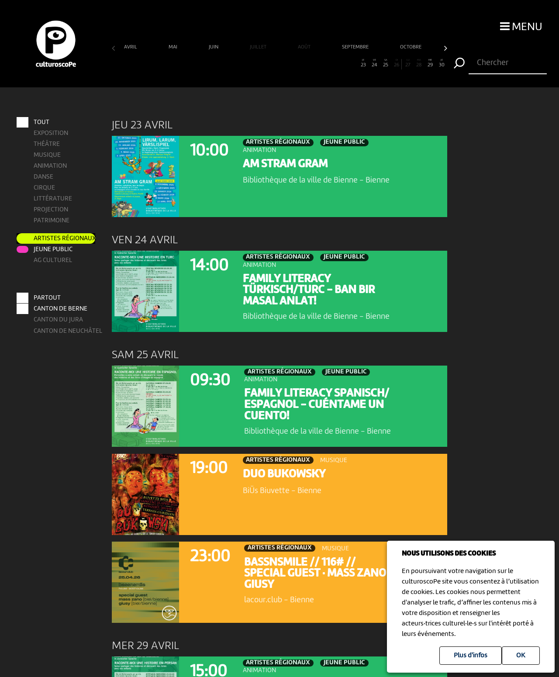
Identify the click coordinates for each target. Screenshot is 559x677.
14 (263, 63)
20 (330, 63)
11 (229, 63)
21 (341, 63)
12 (240, 63)
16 (285, 63)
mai (174, 47)
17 (296, 63)
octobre (411, 47)
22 (352, 63)
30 (442, 63)
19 (319, 63)
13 (251, 63)
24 (374, 63)
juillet (259, 47)
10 (218, 63)
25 (386, 63)
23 (363, 63)
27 (408, 63)
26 (396, 63)
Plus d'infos (470, 655)
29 (430, 63)
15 (274, 63)
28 (419, 63)
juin (214, 47)
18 (307, 63)
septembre (356, 47)
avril (131, 47)
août (305, 47)
